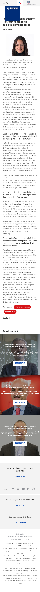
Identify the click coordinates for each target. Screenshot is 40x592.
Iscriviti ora (20, 476)
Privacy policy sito (16, 539)
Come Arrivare (20, 523)
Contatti (20, 505)
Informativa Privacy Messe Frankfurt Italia (20, 536)
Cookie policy (20, 534)
